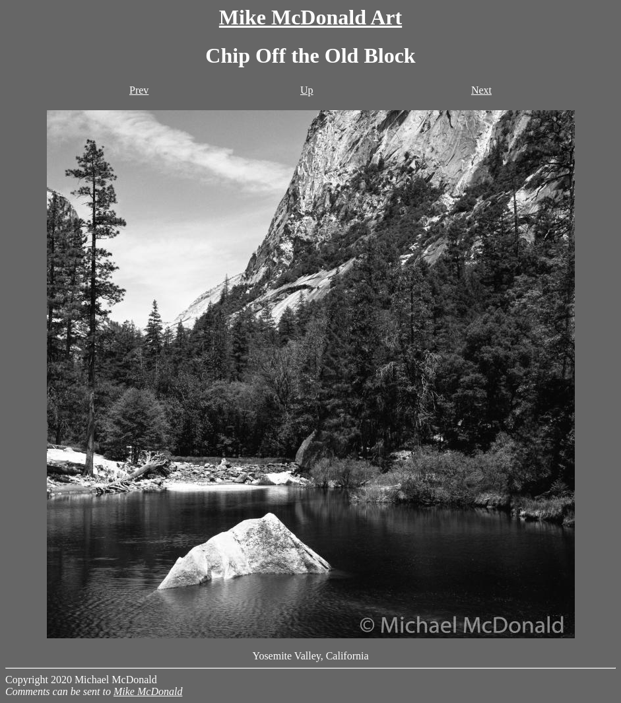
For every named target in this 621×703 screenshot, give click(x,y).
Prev (138, 90)
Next (481, 90)
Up (306, 90)
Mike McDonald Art (310, 17)
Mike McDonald (148, 691)
